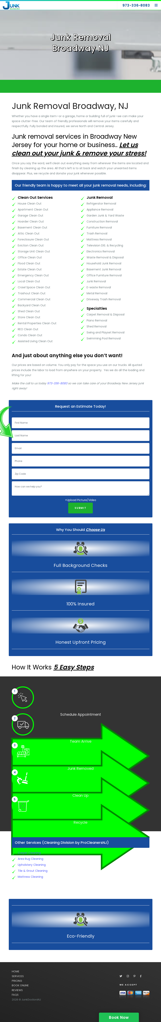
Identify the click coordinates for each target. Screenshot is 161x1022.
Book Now (119, 1017)
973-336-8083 (57, 383)
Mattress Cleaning (30, 877)
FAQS (15, 995)
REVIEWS (17, 990)
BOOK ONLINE (20, 985)
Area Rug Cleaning (30, 859)
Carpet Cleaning (29, 853)
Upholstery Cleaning (32, 865)
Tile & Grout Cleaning (32, 871)
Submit (80, 508)
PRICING (17, 981)
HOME (15, 971)
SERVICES (18, 976)
